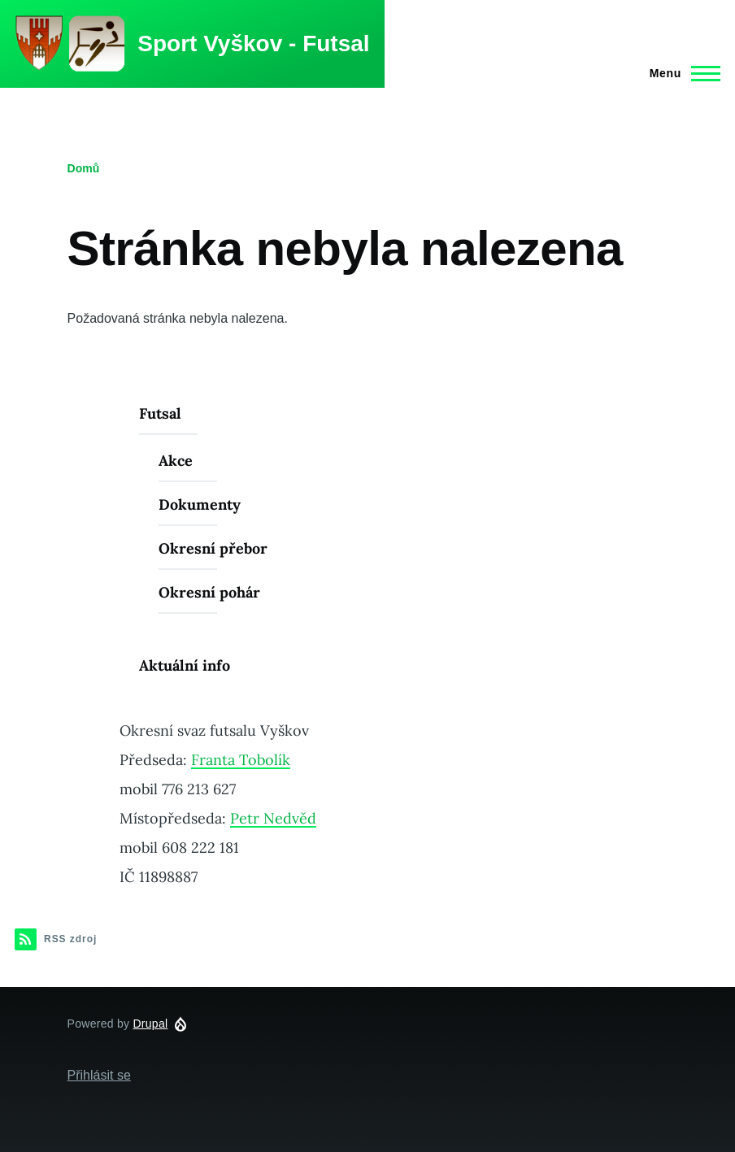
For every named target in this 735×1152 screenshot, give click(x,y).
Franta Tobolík (240, 759)
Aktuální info (184, 665)
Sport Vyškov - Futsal (253, 43)
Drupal (150, 1023)
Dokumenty (200, 504)
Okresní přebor (213, 548)
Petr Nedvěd (273, 818)
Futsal (160, 413)
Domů (83, 168)
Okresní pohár (209, 592)
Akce (176, 460)
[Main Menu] (680, 73)
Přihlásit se (99, 1075)
